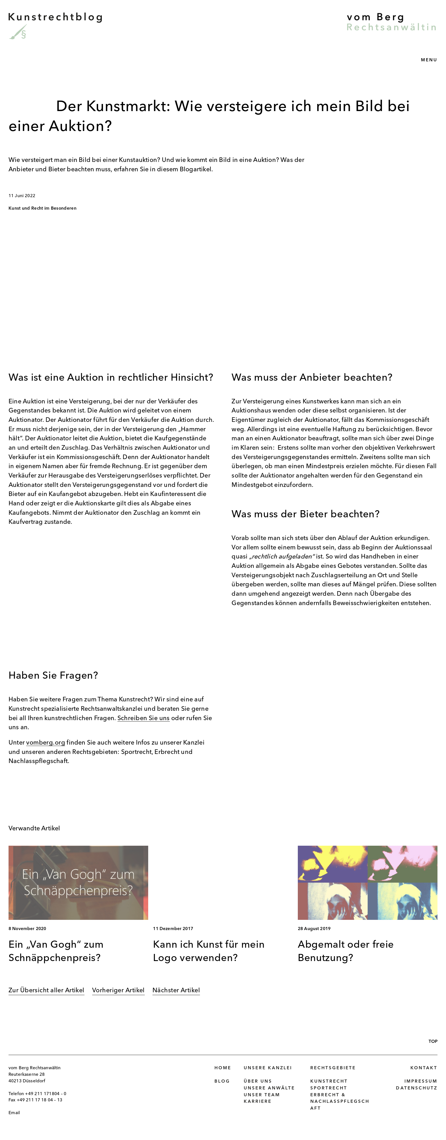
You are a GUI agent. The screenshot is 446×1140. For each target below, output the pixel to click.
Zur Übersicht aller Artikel (46, 990)
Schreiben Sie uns (143, 718)
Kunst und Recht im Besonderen (43, 208)
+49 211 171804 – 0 (46, 1094)
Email (14, 1113)
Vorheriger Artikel (118, 990)
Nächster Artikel (176, 990)
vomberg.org (45, 743)
